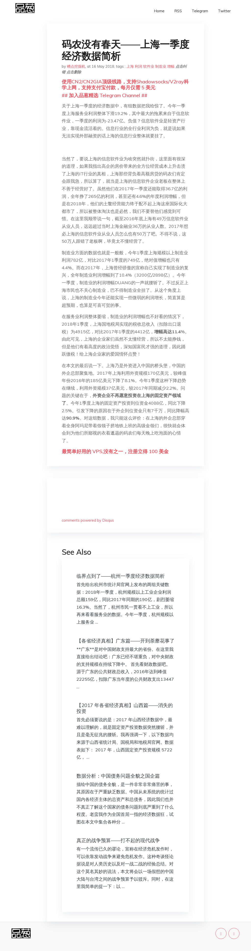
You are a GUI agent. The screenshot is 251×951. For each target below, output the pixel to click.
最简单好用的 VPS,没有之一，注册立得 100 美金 (115, 451)
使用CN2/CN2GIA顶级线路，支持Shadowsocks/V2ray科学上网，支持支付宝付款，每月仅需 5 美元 (125, 84)
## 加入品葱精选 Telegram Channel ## (104, 95)
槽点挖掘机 (76, 66)
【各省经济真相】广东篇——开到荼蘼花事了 (125, 641)
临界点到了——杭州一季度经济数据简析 (120, 576)
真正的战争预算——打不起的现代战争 (118, 840)
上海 (130, 66)
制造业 (160, 66)
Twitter (224, 11)
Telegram (200, 11)
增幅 (171, 66)
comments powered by (88, 520)
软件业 (148, 66)
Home (159, 11)
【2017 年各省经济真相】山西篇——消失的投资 (124, 708)
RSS (178, 11)
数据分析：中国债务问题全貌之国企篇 (118, 776)
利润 (138, 66)
